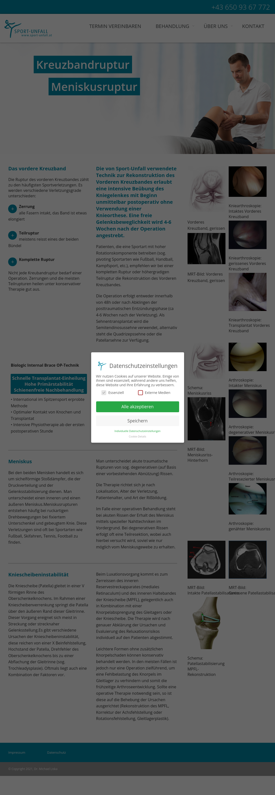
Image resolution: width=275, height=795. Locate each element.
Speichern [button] (137, 420)
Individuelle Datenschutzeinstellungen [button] (137, 430)
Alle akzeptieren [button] (137, 406)
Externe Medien (154, 391)
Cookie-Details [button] (137, 435)
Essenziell (112, 391)
